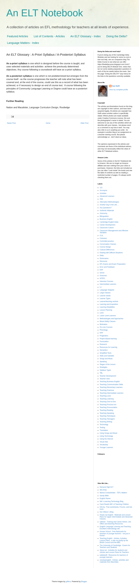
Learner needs (105, 296)
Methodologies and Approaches (111, 319)
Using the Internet (106, 439)
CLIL (101, 236)
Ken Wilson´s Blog (106, 512)
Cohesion (103, 238)
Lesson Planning (106, 310)
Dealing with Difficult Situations (111, 253)
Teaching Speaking (107, 413)
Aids (101, 199)
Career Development (107, 225)
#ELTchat (103, 490)
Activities (103, 193)
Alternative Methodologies (109, 202)
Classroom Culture (107, 228)
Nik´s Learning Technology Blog (111, 501)
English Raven (105, 498)
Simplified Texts (105, 353)
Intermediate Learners (108, 284)
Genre (102, 273)
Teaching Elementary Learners (111, 387)
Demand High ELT (106, 487)
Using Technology (106, 436)
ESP (101, 270)
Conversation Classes (108, 244)
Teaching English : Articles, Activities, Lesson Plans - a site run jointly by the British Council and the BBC (114, 540)
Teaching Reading (106, 410)
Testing (102, 427)
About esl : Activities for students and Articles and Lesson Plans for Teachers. (114, 551)
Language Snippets (107, 290)
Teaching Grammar (107, 390)
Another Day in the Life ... (109, 205)
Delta (102, 255)
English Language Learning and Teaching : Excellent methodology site (116, 528)
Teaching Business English (110, 382)
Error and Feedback (107, 267)
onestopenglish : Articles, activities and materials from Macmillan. (114, 561)
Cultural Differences (107, 250)
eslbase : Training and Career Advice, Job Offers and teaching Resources (115, 523)
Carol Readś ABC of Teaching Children (114, 504)
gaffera (68, 582)
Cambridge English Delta (109, 222)
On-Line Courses (106, 327)
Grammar (103, 276)
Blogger (84, 582)
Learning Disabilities (107, 307)
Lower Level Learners (108, 316)
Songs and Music (106, 359)
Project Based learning (108, 339)
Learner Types (105, 298)
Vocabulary (104, 445)
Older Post (84, 123)
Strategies (103, 367)
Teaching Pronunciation (108, 407)
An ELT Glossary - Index (85, 36)
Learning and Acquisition (109, 304)
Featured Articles (17, 36)
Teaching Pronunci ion (108, 405)
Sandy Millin (104, 496)
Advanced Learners (107, 196)
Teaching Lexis (105, 396)
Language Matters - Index (23, 42)
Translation (104, 430)
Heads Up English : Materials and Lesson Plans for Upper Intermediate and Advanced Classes (116, 517)
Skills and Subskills (107, 356)
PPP (101, 333)
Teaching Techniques (107, 416)
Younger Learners (106, 447)
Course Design (105, 247)
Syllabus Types (105, 370)
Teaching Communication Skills (111, 384)
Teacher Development (108, 376)
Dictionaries (104, 258)
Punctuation (104, 341)
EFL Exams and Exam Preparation (113, 264)
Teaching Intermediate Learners (111, 393)
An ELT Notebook (44, 12)
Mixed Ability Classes (108, 321)
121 (101, 188)
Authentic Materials (107, 210)
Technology (104, 425)
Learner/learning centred (109, 301)
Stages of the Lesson (108, 364)
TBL (101, 373)
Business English (106, 219)
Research (103, 344)
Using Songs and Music (108, 433)
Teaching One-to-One (108, 402)
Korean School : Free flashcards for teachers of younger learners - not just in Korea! (115, 534)
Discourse (103, 261)
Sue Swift (116, 86)
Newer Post (11, 123)
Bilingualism (104, 216)
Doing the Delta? (116, 36)
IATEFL (102, 278)
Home (48, 123)
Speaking (103, 362)
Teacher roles (105, 379)
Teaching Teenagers (107, 419)
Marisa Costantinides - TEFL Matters (113, 493)
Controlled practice (107, 241)
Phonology (104, 330)
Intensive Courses (106, 281)
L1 (101, 287)
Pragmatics (104, 336)
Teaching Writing (106, 422)
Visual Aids (104, 442)
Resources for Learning (108, 347)
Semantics (104, 350)
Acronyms (103, 190)
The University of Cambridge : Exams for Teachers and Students (115, 546)
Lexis (102, 313)
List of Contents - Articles (49, 36)
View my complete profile (118, 90)
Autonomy (103, 213)
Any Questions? (106, 208)
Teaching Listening (107, 399)
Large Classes (105, 293)
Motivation (103, 324)
